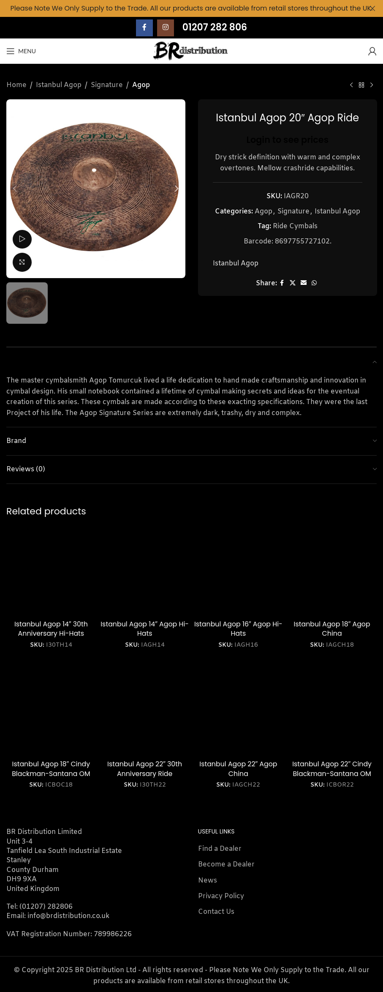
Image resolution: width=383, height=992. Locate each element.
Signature (107, 85)
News (207, 880)
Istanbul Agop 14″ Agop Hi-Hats (144, 628)
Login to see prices (287, 139)
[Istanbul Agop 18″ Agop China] (332, 571)
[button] (14, 188)
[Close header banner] (372, 8)
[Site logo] (191, 50)
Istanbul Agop (58, 85)
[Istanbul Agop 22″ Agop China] (238, 711)
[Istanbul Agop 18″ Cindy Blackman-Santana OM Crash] (51, 711)
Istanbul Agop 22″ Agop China (238, 768)
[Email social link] (303, 283)
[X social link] (292, 283)
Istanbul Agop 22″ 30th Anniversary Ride (144, 768)
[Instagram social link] (165, 27)
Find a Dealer (220, 848)
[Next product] (372, 85)
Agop (141, 85)
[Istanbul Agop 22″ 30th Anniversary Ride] (145, 711)
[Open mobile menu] (21, 51)
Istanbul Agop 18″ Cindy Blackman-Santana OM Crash (51, 773)
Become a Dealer (226, 864)
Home (16, 85)
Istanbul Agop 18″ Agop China (332, 628)
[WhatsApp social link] (314, 283)
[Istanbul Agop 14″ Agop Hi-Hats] (145, 571)
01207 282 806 (214, 27)
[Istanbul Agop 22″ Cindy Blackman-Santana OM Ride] (332, 711)
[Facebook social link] (144, 27)
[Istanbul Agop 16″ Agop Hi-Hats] (238, 571)
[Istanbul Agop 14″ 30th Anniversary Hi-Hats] (51, 571)
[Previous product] (351, 85)
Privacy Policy (221, 896)
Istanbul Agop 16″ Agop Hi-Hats (238, 628)
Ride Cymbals (294, 226)
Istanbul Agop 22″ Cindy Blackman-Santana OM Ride (332, 773)
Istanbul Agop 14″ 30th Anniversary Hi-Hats (51, 628)
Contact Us (216, 911)
